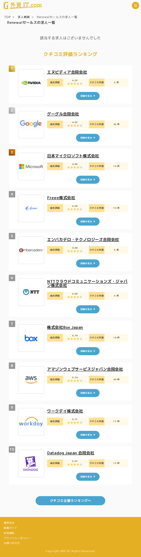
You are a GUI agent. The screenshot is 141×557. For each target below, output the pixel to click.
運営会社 (9, 522)
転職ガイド (10, 528)
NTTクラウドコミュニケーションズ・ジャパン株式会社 (87, 283)
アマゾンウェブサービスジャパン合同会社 (87, 369)
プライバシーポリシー (17, 538)
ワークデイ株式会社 (66, 411)
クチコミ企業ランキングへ (70, 500)
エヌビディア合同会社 (68, 72)
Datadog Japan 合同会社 (72, 453)
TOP (7, 17)
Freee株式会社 (61, 197)
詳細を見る (86, 95)
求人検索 (24, 17)
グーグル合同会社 (63, 114)
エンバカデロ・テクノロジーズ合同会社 (84, 239)
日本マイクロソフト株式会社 (74, 155)
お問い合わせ (12, 543)
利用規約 (9, 533)
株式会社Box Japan (66, 327)
